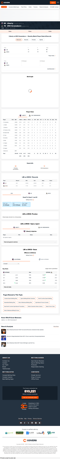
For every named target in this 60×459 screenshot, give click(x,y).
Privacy (30, 418)
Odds (30, 7)
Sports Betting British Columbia (28, 298)
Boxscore (19, 39)
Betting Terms (30, 199)
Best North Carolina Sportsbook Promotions (14, 306)
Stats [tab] (10, 31)
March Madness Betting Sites (25, 302)
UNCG (6, 185)
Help (25, 418)
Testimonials (6, 369)
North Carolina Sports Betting (45, 298)
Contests (35, 372)
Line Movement (50, 68)
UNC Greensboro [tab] (34, 115)
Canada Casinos (7, 377)
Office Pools (35, 379)
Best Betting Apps (7, 379)
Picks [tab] (30, 31)
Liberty (10, 23)
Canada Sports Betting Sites (10, 298)
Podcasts (34, 365)
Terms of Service (37, 418)
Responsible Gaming (37, 367)
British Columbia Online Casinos (35, 306)
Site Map (20, 418)
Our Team (5, 365)
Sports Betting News (37, 363)
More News (56, 326)
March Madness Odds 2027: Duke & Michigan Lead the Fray (20, 342)
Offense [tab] (16, 259)
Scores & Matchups (14, 7)
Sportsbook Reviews (37, 361)
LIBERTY (16, 227)
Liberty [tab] (23, 115)
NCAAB (4, 7)
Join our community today (30, 397)
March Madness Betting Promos (11, 310)
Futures (35, 7)
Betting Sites (8, 372)
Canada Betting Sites (8, 375)
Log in (53, 2)
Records (26, 39)
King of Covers (35, 377)
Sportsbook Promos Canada (41, 302)
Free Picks (24, 7)
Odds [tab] (50, 31)
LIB (5, 183)
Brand (4, 367)
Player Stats (51, 55)
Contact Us (5, 361)
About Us (6, 358)
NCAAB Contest (54, 7)
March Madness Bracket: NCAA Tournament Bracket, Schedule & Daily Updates (25, 329)
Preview (34, 39)
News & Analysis (44, 7)
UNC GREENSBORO (43, 227)
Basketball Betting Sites (9, 302)
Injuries (41, 39)
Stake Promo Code (50, 306)
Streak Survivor (36, 375)
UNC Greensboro (14, 26)
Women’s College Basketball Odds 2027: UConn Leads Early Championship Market (26, 336)
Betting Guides (37, 358)
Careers (4, 363)
